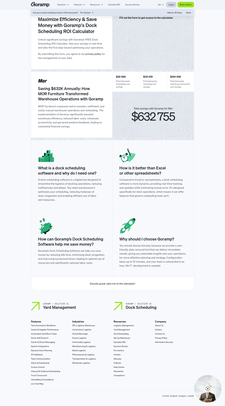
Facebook (174, 396)
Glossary (117, 358)
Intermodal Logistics (81, 342)
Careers (158, 329)
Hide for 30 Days (174, 12)
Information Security (164, 342)
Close (188, 12)
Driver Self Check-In (40, 338)
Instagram (182, 396)
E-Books (117, 363)
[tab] (63, 4)
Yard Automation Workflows (43, 325)
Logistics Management (124, 325)
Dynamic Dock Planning (41, 350)
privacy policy (93, 54)
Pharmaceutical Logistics (83, 354)
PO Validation (37, 354)
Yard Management (122, 329)
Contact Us (160, 333)
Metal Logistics (79, 350)
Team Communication (40, 358)
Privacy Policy (161, 338)
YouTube (165, 396)
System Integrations (40, 346)
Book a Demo (186, 4)
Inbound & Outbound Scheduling (45, 371)
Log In (171, 4)
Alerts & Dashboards (40, 363)
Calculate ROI (114, 4)
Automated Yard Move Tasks (44, 333)
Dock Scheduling (121, 333)
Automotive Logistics (81, 329)
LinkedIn (190, 396)
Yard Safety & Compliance (42, 379)
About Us (159, 325)
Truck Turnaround (39, 375)
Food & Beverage (80, 333)
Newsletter (119, 371)
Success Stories (132, 4)
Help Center (119, 367)
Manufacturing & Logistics (84, 346)
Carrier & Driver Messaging (43, 342)
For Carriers (119, 350)
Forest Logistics (79, 338)
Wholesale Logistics (81, 363)
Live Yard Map (37, 383)
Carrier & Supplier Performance (45, 329)
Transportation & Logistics (84, 358)
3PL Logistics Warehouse (83, 325)
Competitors (119, 375)
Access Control (38, 367)
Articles (117, 354)
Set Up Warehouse (122, 338)
